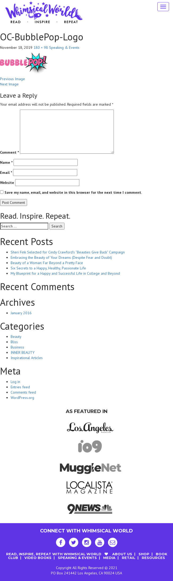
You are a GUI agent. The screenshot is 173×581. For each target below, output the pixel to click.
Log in (15, 381)
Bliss (14, 341)
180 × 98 (40, 47)
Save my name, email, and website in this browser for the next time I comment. (73, 192)
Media (109, 558)
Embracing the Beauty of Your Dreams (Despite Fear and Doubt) (61, 257)
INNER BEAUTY (22, 352)
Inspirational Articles (27, 357)
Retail (128, 558)
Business (17, 347)
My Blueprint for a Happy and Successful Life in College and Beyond (65, 273)
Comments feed (23, 392)
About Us (122, 554)
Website (7, 182)
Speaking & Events (64, 47)
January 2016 (21, 313)
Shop (144, 554)
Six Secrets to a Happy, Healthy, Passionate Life (48, 268)
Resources (153, 558)
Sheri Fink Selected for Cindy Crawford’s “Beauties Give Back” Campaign (68, 252)
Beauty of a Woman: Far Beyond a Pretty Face (47, 262)
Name (6, 162)
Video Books (37, 558)
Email (6, 172)
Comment (9, 152)
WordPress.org (22, 397)
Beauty (16, 336)
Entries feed (20, 387)
